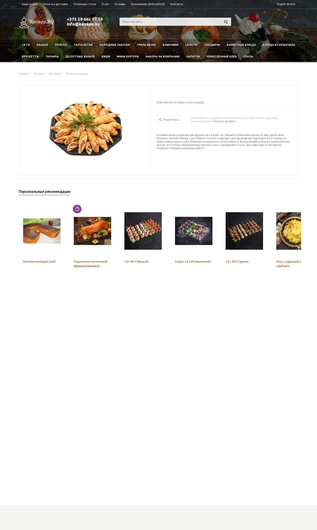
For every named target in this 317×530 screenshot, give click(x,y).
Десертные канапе (80, 56)
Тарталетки (83, 44)
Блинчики (170, 44)
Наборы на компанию (163, 56)
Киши (106, 56)
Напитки (193, 56)
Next (295, 193)
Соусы (248, 56)
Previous (287, 193)
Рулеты (61, 44)
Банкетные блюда (241, 44)
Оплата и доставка (224, 121)
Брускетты (30, 56)
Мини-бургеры (128, 56)
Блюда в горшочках (279, 44)
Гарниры (52, 56)
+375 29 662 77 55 (85, 19)
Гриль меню (146, 44)
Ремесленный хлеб (222, 56)
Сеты (26, 44)
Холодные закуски (115, 44)
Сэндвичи (212, 44)
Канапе (42, 44)
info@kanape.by (83, 24)
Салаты (191, 44)
